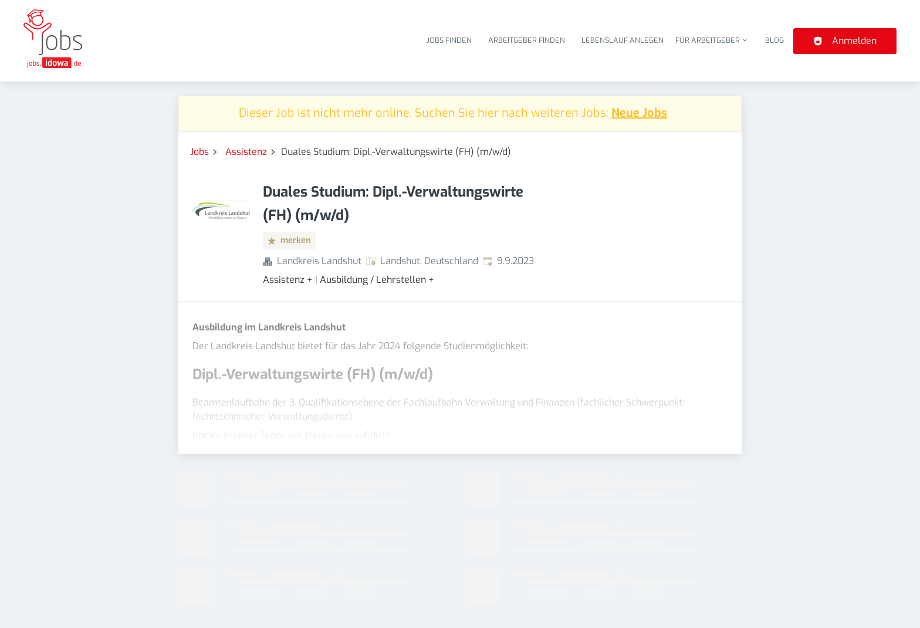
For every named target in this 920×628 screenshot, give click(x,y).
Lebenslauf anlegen (622, 40)
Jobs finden (449, 40)
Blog (774, 40)
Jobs (199, 152)
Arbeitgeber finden (526, 40)
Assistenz (246, 152)
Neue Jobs (639, 113)
